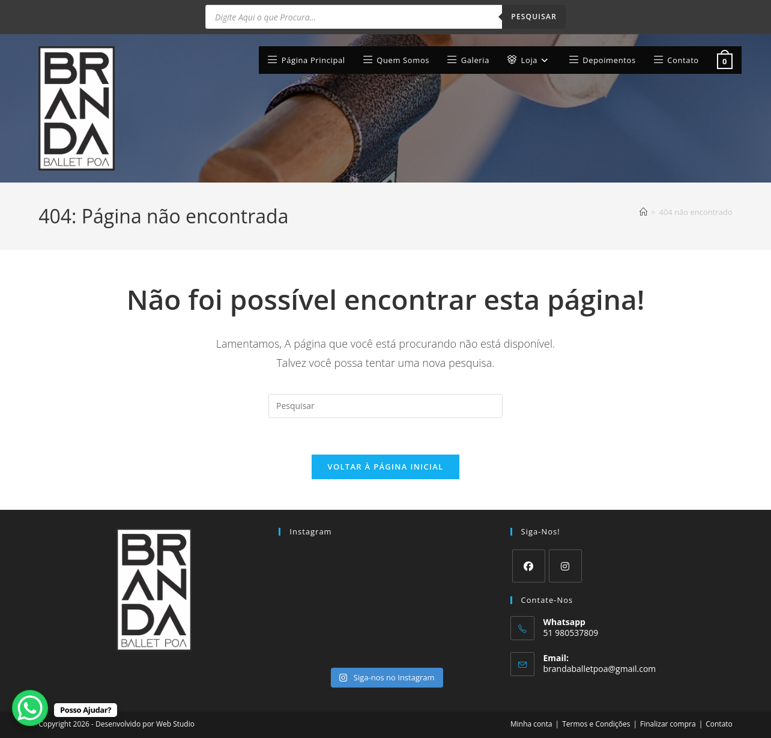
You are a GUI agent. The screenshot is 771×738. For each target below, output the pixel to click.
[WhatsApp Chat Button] (30, 708)
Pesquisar (534, 16)
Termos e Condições (596, 724)
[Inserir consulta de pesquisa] (385, 406)
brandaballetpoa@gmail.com (599, 668)
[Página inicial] (643, 212)
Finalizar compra (668, 724)
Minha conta (531, 724)
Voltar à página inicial (385, 466)
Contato (719, 724)
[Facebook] (528, 565)
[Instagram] (565, 565)
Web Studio (175, 724)
